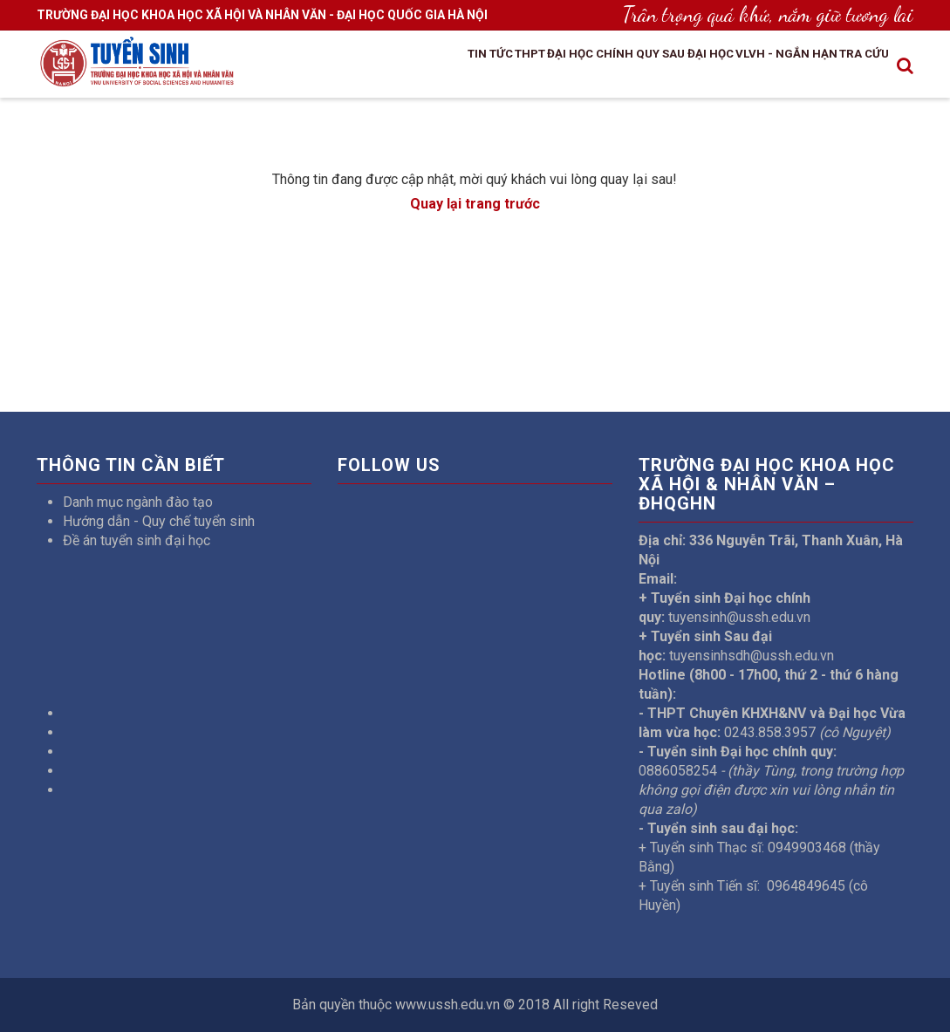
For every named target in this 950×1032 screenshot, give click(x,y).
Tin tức (371, 62)
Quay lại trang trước (475, 203)
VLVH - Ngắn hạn (751, 62)
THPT (428, 62)
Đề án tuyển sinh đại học (136, 540)
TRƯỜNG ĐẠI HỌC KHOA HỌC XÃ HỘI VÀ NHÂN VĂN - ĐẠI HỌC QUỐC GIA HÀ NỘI (262, 15)
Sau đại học (639, 62)
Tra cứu (850, 62)
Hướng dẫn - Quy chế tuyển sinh (159, 521)
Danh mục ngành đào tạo (138, 502)
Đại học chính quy (522, 62)
